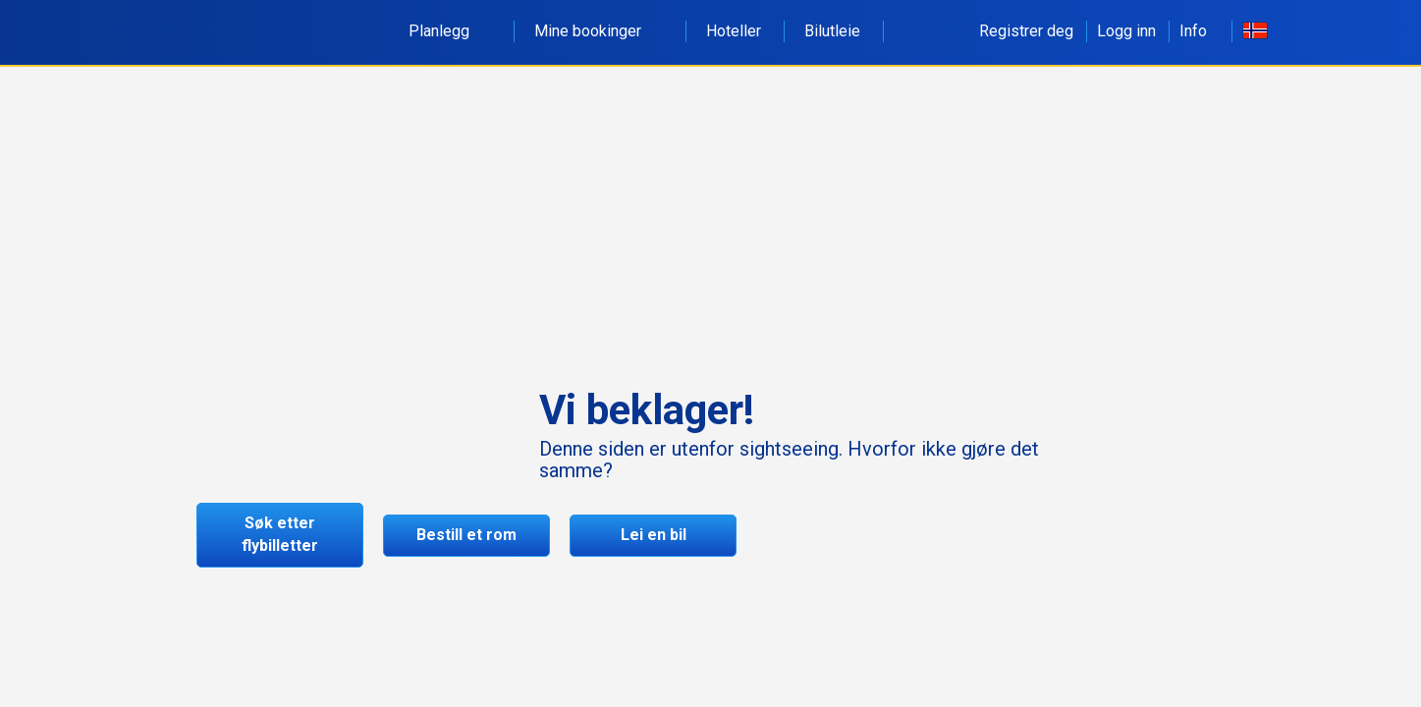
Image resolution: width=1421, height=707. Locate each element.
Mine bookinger (598, 31)
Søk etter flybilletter (280, 534)
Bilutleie (832, 31)
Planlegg (450, 31)
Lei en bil (653, 534)
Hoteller (733, 31)
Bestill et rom (466, 534)
